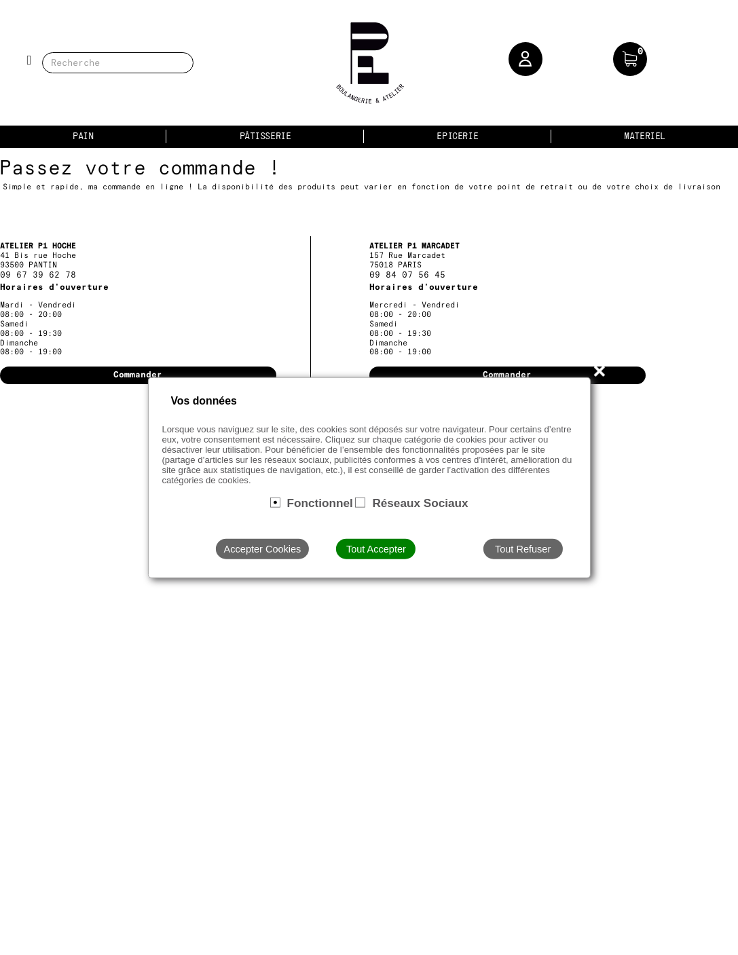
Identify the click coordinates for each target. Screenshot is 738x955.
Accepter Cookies (262, 549)
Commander (137, 375)
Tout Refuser (523, 549)
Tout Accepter (376, 549)
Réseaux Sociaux (420, 502)
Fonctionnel (319, 502)
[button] (525, 59)
